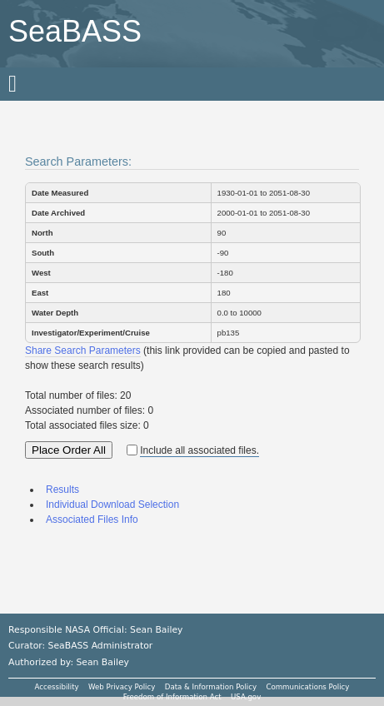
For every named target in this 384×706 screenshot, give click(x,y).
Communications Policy (307, 687)
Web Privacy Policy (121, 687)
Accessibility (57, 687)
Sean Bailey (102, 662)
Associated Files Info (92, 519)
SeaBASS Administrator (100, 645)
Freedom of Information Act (172, 697)
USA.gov (246, 697)
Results (62, 489)
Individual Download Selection (112, 504)
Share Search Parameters (83, 350)
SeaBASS (75, 31)
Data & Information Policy (211, 687)
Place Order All (69, 450)
